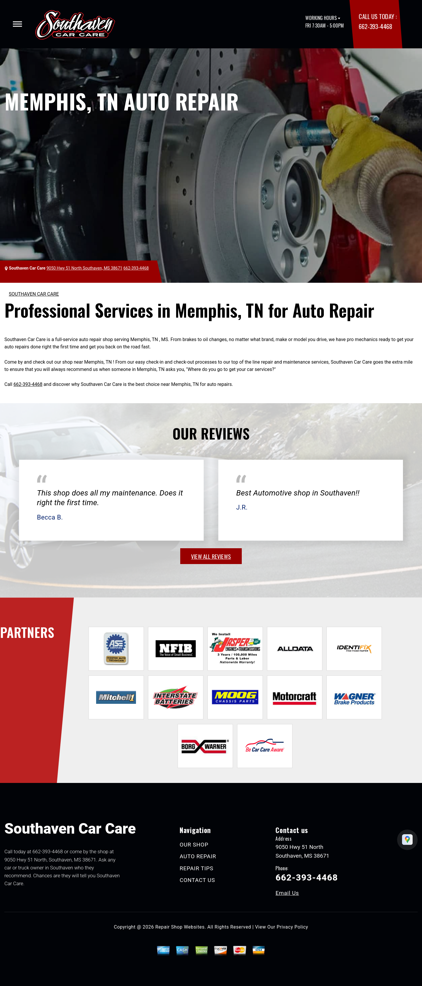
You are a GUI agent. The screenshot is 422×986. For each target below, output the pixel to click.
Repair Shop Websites (180, 927)
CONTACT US (197, 880)
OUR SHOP (194, 844)
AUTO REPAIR (198, 856)
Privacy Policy (292, 927)
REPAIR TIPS (196, 868)
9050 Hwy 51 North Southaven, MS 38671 (84, 268)
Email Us (287, 893)
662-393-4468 (375, 26)
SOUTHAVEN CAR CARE (34, 294)
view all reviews (211, 556)
